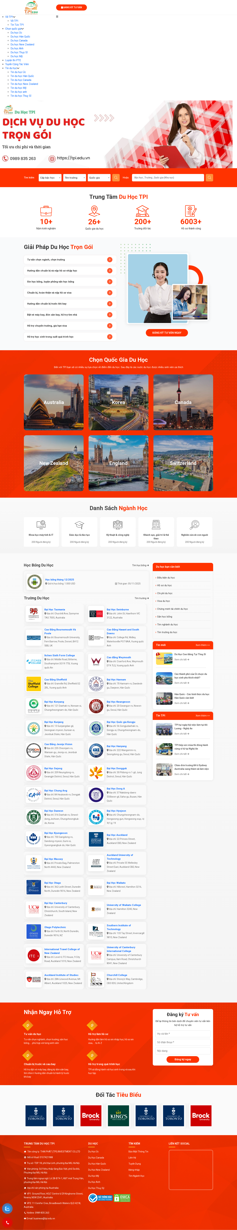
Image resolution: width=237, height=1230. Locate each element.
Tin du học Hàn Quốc (22, 76)
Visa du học (163, 601)
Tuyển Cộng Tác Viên (17, 64)
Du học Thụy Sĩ (19, 52)
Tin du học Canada (21, 80)
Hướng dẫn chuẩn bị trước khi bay (69, 303)
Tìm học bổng (140, 565)
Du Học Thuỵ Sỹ (96, 1188)
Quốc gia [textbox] (94, 177)
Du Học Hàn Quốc (97, 1163)
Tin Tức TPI (17, 24)
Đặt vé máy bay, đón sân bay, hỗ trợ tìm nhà (69, 314)
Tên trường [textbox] (71, 177)
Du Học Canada (96, 1157)
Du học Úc (16, 32)
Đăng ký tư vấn (71, 7)
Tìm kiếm (116, 177)
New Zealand (53, 463)
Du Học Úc (93, 1151)
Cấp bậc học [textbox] (47, 177)
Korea (118, 402)
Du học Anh (17, 48)
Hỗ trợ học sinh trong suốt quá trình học (69, 336)
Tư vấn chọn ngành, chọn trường (69, 259)
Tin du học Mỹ (18, 87)
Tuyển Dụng (135, 1163)
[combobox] (50, 177)
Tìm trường (142, 598)
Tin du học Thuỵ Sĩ (21, 95)
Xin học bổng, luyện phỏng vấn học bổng (69, 281)
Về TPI (9, 16)
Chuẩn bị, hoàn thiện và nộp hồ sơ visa (69, 292)
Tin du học (11, 68)
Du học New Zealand (22, 44)
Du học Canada (19, 40)
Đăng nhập (134, 1169)
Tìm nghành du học (167, 624)
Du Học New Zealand (99, 1169)
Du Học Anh (94, 1182)
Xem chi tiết (181, 659)
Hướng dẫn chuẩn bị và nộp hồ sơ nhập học (69, 270)
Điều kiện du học (166, 577)
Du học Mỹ (17, 56)
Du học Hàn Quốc (20, 36)
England (118, 463)
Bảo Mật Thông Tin (138, 1151)
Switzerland (183, 463)
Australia (54, 402)
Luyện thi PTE (13, 60)
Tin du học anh (19, 91)
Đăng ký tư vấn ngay (166, 332)
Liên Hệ (132, 1157)
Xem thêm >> (203, 645)
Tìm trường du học (167, 632)
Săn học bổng (164, 616)
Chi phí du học (164, 593)
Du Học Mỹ (93, 1176)
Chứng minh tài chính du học (172, 608)
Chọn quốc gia (13, 28)
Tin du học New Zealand (24, 84)
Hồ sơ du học (164, 585)
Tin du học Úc (18, 72)
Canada (183, 402)
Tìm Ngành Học (136, 1176)
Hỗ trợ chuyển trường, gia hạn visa (69, 325)
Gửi (209, 177)
